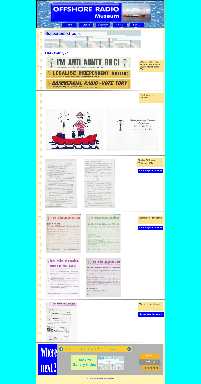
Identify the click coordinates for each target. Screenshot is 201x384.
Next (112, 349)
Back (67, 349)
